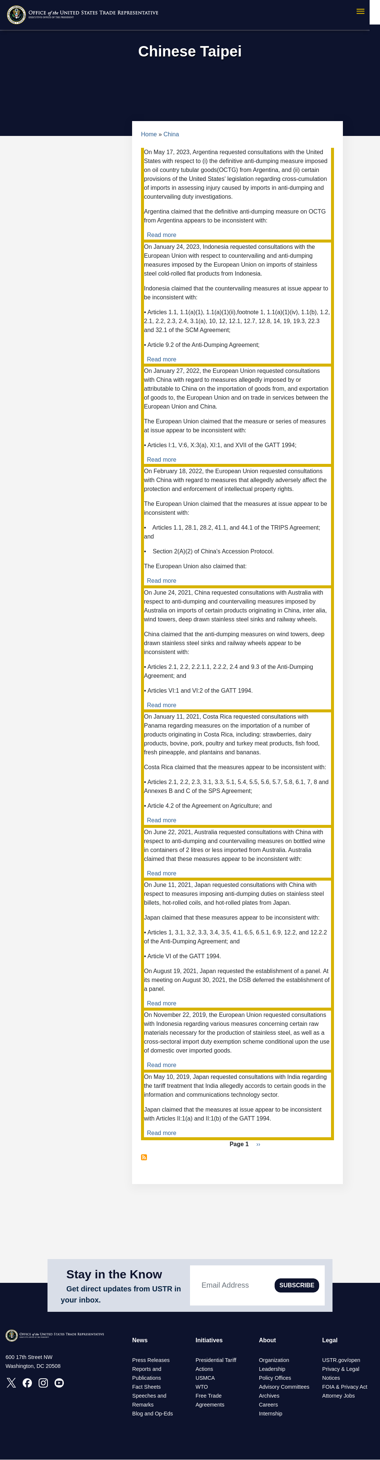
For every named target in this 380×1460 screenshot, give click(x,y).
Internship (270, 1414)
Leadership (272, 1369)
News (140, 1340)
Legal (330, 1340)
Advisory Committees (284, 1387)
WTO (202, 1387)
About (267, 1340)
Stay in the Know (114, 1274)
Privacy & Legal (340, 1369)
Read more (161, 235)
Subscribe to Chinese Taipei (144, 1157)
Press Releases (151, 1360)
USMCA (205, 1378)
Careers (268, 1405)
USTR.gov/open (341, 1360)
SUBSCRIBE (296, 1285)
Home (149, 134)
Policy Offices (275, 1378)
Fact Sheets (146, 1387)
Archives (269, 1396)
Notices (331, 1378)
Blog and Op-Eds (152, 1414)
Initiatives (209, 1340)
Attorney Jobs (338, 1396)
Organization (274, 1360)
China (171, 134)
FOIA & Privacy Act (344, 1387)
